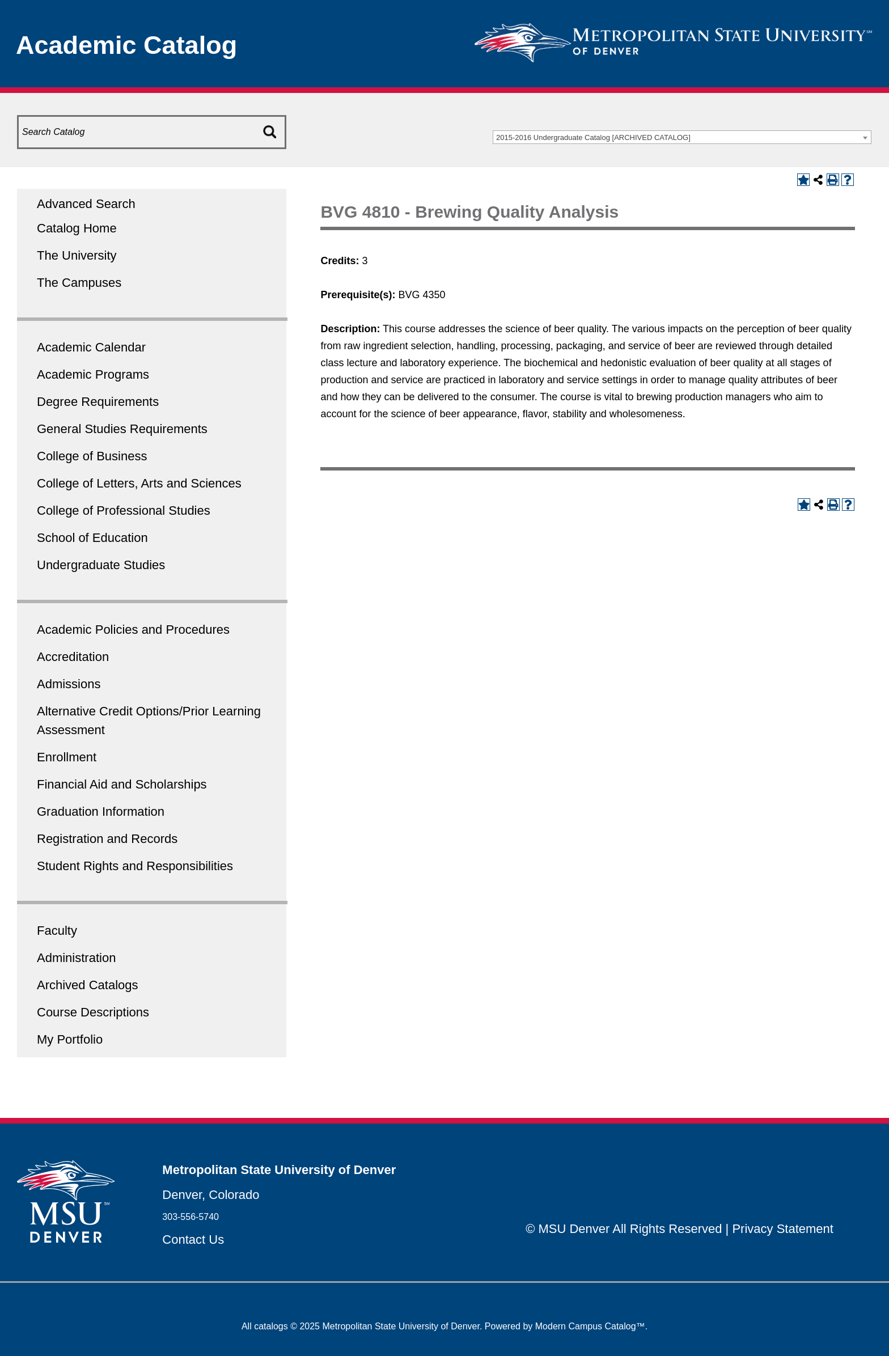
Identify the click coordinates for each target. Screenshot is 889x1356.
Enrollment (66, 757)
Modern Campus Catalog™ (590, 1326)
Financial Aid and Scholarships (122, 784)
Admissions (68, 684)
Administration (76, 958)
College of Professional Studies (123, 510)
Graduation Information (100, 811)
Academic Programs (93, 374)
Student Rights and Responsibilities (135, 866)
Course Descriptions (93, 1012)
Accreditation (73, 657)
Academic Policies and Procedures (133, 629)
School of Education (92, 538)
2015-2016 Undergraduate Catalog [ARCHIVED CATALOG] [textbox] (593, 137)
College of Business (92, 456)
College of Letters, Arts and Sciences (139, 483)
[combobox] (682, 137)
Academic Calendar (91, 347)
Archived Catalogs (87, 985)
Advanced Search (86, 204)
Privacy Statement (782, 1229)
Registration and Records (107, 839)
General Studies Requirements (122, 429)
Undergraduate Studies (101, 565)
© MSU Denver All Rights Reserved (624, 1229)
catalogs (271, 1326)
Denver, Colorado (210, 1195)
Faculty (57, 930)
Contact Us (193, 1239)
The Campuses (79, 283)
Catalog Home (77, 228)
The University (77, 255)
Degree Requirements (98, 402)
